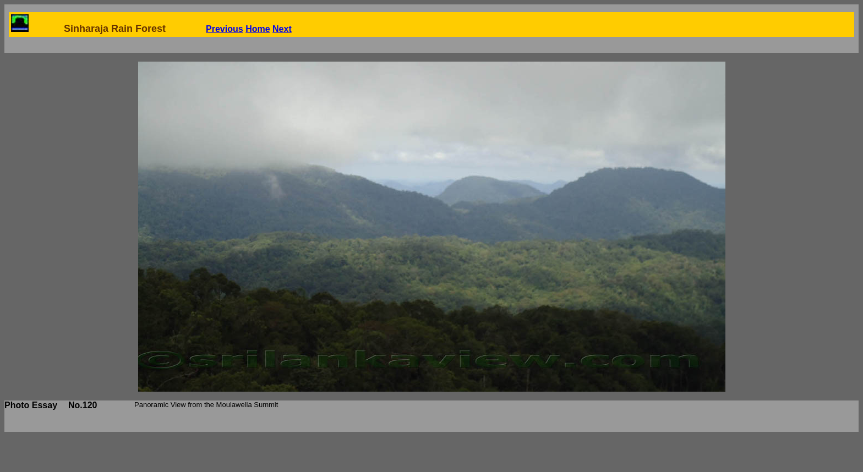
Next (282, 29)
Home (257, 29)
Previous (224, 29)
